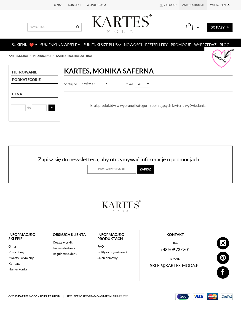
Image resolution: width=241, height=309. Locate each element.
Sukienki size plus (102, 45)
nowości (133, 45)
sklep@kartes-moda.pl (175, 265)
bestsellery (156, 45)
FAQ (100, 246)
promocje (181, 45)
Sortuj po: (71, 84)
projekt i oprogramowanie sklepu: (97, 296)
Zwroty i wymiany (20, 258)
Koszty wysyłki (63, 242)
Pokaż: (129, 84)
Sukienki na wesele (60, 45)
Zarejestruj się (193, 4)
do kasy (220, 27)
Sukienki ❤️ (24, 45)
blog (224, 45)
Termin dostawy (64, 248)
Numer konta (17, 269)
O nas (58, 4)
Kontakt (74, 4)
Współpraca (96, 4)
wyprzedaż (205, 45)
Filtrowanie (24, 72)
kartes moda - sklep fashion (39, 296)
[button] (51, 108)
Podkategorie (26, 80)
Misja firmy (16, 252)
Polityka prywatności (112, 252)
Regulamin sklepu (65, 254)
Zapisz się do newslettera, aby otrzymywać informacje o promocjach (118, 159)
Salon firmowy (107, 258)
